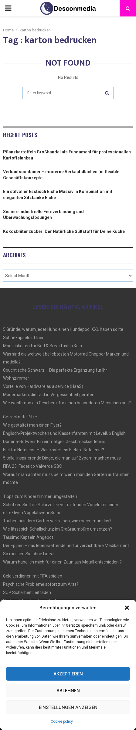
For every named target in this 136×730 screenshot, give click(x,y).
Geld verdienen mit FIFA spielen (32, 576)
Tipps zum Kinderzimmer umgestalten (40, 496)
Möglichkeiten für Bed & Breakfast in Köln (42, 345)
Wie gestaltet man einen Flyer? (32, 425)
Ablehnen (68, 690)
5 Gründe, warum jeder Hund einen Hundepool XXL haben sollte (63, 329)
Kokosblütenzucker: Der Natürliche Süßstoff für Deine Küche (64, 231)
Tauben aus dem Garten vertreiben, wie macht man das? (57, 520)
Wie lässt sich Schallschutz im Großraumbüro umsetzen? (57, 529)
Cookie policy (62, 721)
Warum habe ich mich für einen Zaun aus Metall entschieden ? (62, 562)
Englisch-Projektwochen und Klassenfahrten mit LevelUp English (64, 433)
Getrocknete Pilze (20, 416)
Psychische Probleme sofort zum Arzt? (40, 584)
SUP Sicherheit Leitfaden (27, 592)
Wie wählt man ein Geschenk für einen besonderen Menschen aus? (67, 402)
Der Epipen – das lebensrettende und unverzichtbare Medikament (66, 545)
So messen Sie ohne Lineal (28, 553)
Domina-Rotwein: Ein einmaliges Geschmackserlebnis (54, 441)
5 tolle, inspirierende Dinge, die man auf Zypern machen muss (62, 458)
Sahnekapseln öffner (23, 337)
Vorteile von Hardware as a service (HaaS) (43, 386)
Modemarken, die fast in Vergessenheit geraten (48, 394)
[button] (127, 608)
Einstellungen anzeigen (68, 707)
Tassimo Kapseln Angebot (28, 537)
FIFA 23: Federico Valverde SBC (32, 466)
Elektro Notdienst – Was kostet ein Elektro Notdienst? (53, 449)
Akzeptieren (68, 674)
